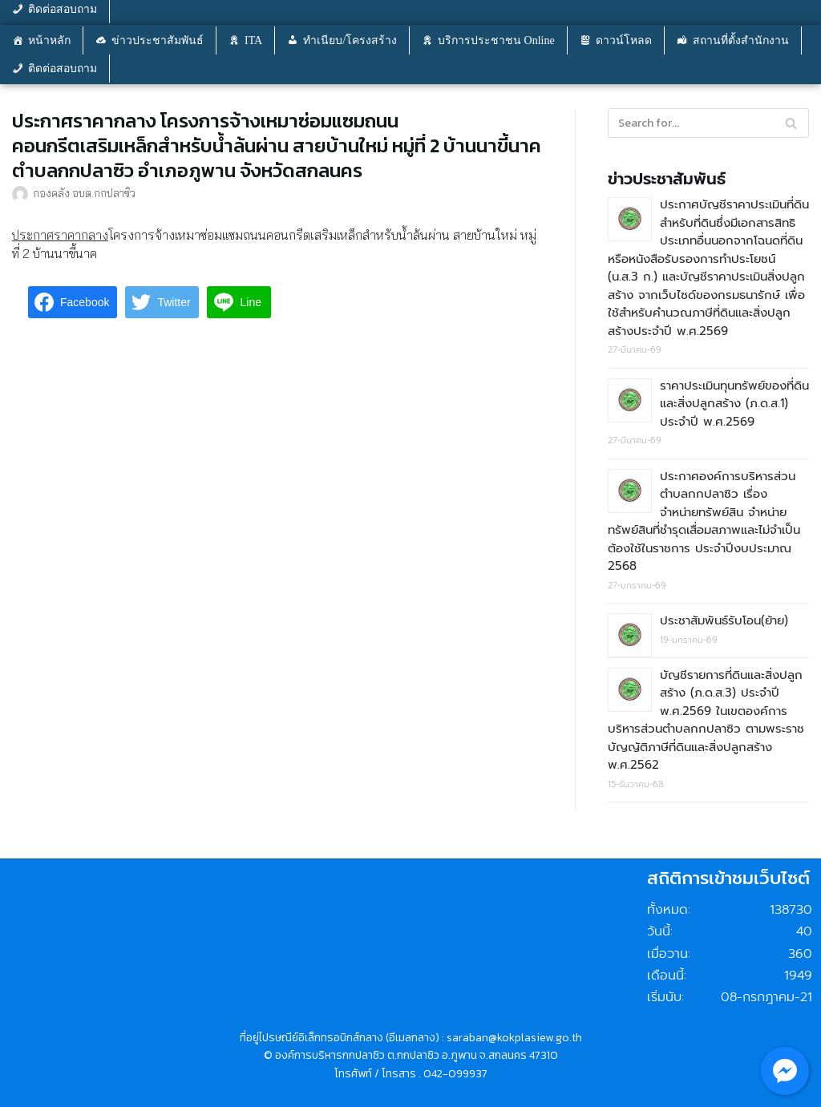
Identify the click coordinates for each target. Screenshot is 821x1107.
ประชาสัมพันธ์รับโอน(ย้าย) (724, 620)
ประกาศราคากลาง (60, 235)
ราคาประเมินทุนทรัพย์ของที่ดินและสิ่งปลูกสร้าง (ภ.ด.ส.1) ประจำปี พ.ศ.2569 (734, 403)
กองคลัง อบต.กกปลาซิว (84, 193)
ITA (253, 40)
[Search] (791, 123)
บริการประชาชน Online (496, 40)
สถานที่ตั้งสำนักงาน (741, 40)
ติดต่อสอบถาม (62, 69)
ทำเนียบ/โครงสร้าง (350, 40)
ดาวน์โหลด (624, 40)
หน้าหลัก (49, 40)
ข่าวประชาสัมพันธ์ (157, 40)
